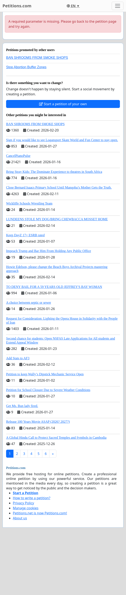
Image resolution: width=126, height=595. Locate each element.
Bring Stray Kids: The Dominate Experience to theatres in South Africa (54, 171)
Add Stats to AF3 (17, 358)
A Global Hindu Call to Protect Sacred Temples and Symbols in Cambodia (56, 437)
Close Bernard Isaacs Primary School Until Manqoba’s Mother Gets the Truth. (59, 187)
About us (20, 518)
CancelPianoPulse (18, 156)
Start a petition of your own (63, 104)
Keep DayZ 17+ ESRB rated (25, 235)
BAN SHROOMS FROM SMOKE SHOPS (37, 57)
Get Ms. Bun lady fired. (22, 406)
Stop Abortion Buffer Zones (26, 67)
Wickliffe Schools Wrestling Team (29, 203)
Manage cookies (25, 508)
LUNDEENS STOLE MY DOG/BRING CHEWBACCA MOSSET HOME (57, 219)
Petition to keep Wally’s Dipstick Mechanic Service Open (45, 374)
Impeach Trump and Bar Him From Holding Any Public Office (48, 251)
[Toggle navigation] (117, 6)
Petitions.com (17, 6)
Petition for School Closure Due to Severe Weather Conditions (48, 390)
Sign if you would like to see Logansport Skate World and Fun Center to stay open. (62, 140)
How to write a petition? (31, 498)
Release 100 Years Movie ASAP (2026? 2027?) (38, 421)
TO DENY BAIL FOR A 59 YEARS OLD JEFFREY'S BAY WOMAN (54, 287)
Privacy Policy (23, 503)
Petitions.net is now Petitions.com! (40, 513)
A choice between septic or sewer (28, 302)
